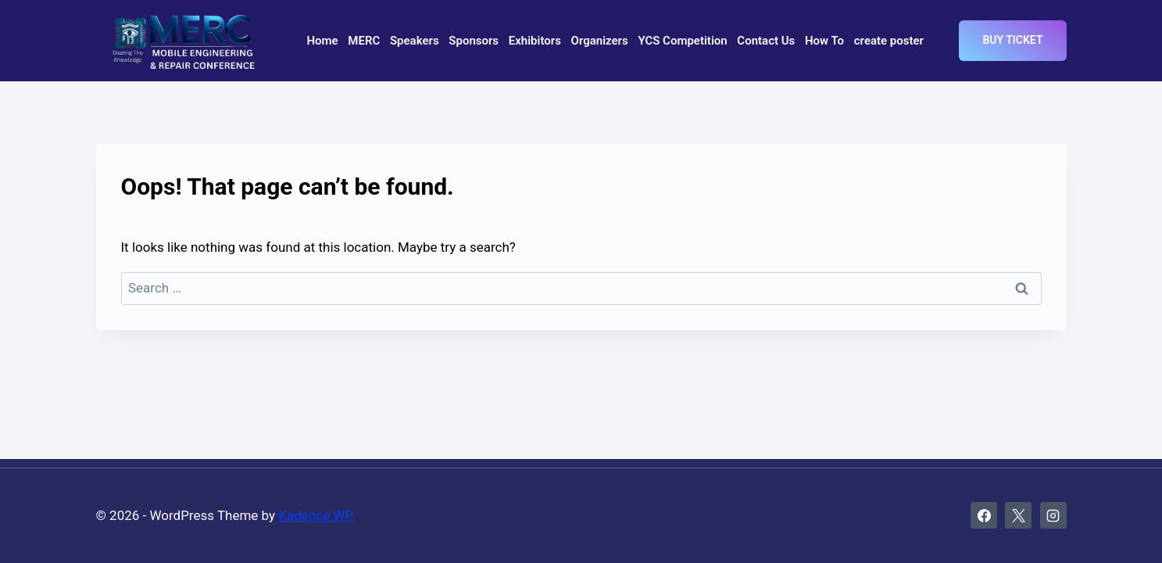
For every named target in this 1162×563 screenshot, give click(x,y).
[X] (1018, 515)
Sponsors (474, 41)
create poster (889, 41)
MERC (364, 41)
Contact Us (766, 41)
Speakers (414, 41)
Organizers (599, 41)
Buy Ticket (1012, 40)
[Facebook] (984, 515)
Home (322, 41)
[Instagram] (1053, 515)
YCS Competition (682, 41)
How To (824, 41)
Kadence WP (315, 515)
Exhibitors (535, 41)
